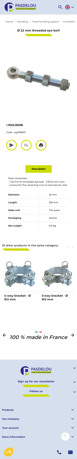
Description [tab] (39, 168)
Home (9, 21)
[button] (60, 7)
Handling (22, 21)
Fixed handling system (45, 21)
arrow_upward (65, 436)
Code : (10, 132)
